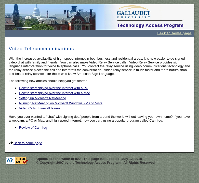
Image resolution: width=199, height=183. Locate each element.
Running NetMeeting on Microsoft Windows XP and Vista (61, 103)
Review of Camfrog (33, 127)
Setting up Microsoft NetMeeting (42, 98)
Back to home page (174, 33)
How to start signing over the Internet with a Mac (54, 93)
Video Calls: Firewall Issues (39, 108)
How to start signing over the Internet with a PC (53, 88)
